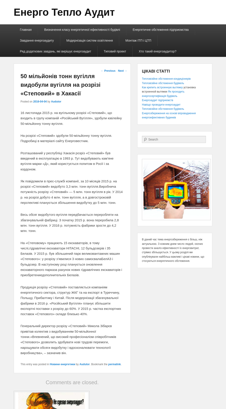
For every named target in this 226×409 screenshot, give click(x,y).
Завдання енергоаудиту (37, 40)
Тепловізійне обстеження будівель (163, 83)
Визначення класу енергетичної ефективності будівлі (82, 29)
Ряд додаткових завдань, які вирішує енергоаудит (55, 51)
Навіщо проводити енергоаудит (161, 104)
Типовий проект (115, 51)
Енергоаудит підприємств (157, 100)
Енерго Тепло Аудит (64, 12)
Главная (26, 29)
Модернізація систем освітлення (89, 40)
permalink (114, 364)
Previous (108, 70)
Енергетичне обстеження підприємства (161, 29)
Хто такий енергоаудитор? (157, 51)
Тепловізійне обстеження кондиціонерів (166, 78)
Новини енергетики (62, 364)
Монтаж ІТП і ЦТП (138, 40)
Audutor (56, 101)
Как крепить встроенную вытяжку (162, 87)
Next (122, 70)
